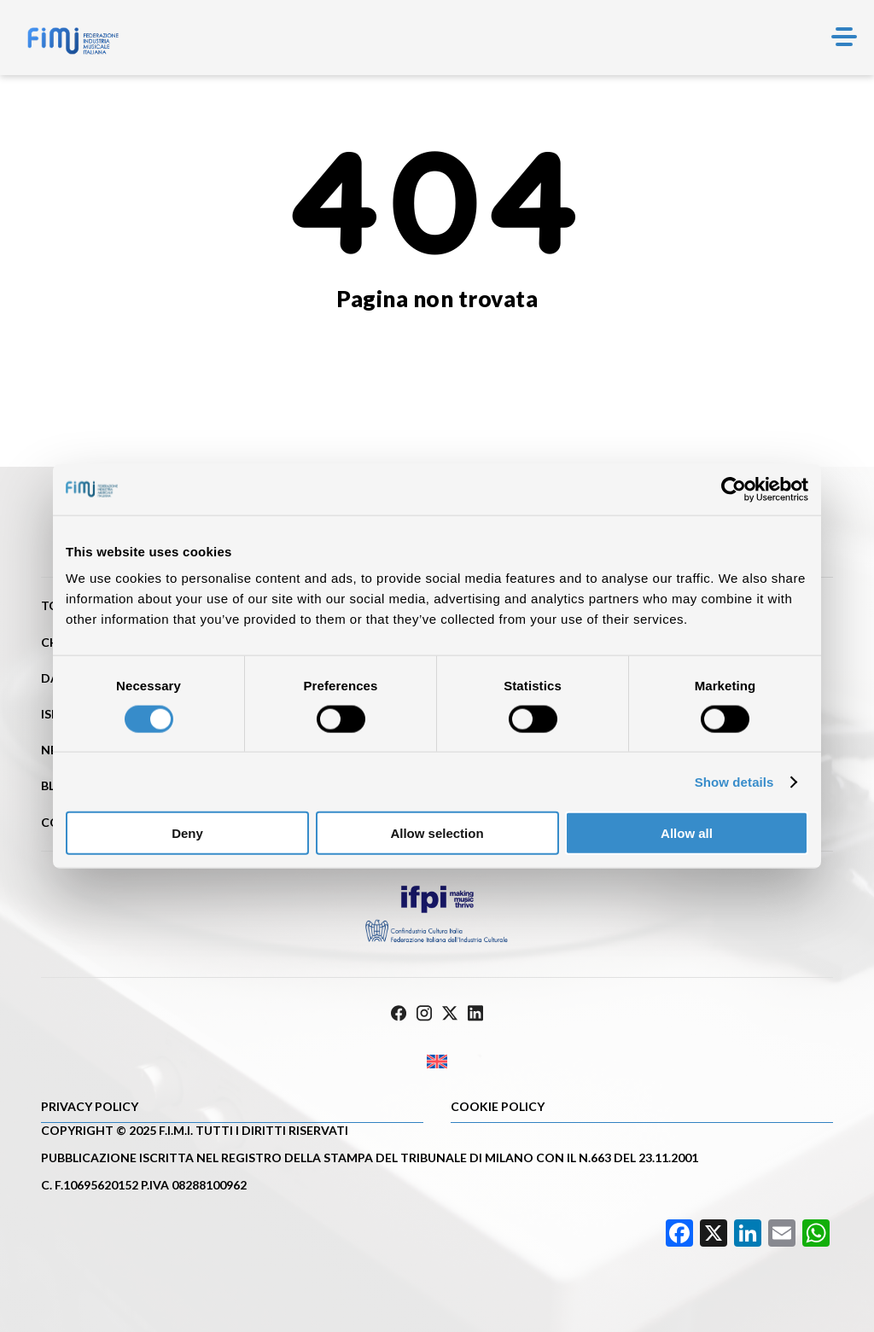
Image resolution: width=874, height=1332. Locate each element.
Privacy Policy (89, 1106)
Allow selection (436, 833)
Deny (187, 833)
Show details (734, 781)
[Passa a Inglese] (437, 1061)
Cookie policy (498, 1106)
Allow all (687, 833)
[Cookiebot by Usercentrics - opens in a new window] (733, 489)
